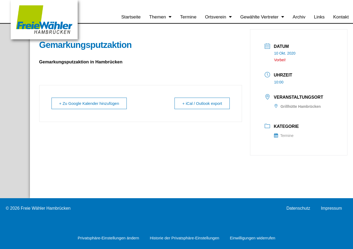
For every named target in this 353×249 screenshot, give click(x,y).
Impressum (331, 208)
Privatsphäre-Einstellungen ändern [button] (108, 238)
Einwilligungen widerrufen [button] (252, 238)
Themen (160, 17)
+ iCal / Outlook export (202, 103)
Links (319, 17)
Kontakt (341, 17)
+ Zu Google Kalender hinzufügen (89, 103)
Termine (188, 17)
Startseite (131, 17)
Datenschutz (298, 208)
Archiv (299, 17)
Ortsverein (218, 17)
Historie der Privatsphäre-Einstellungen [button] (184, 238)
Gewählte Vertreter (262, 17)
